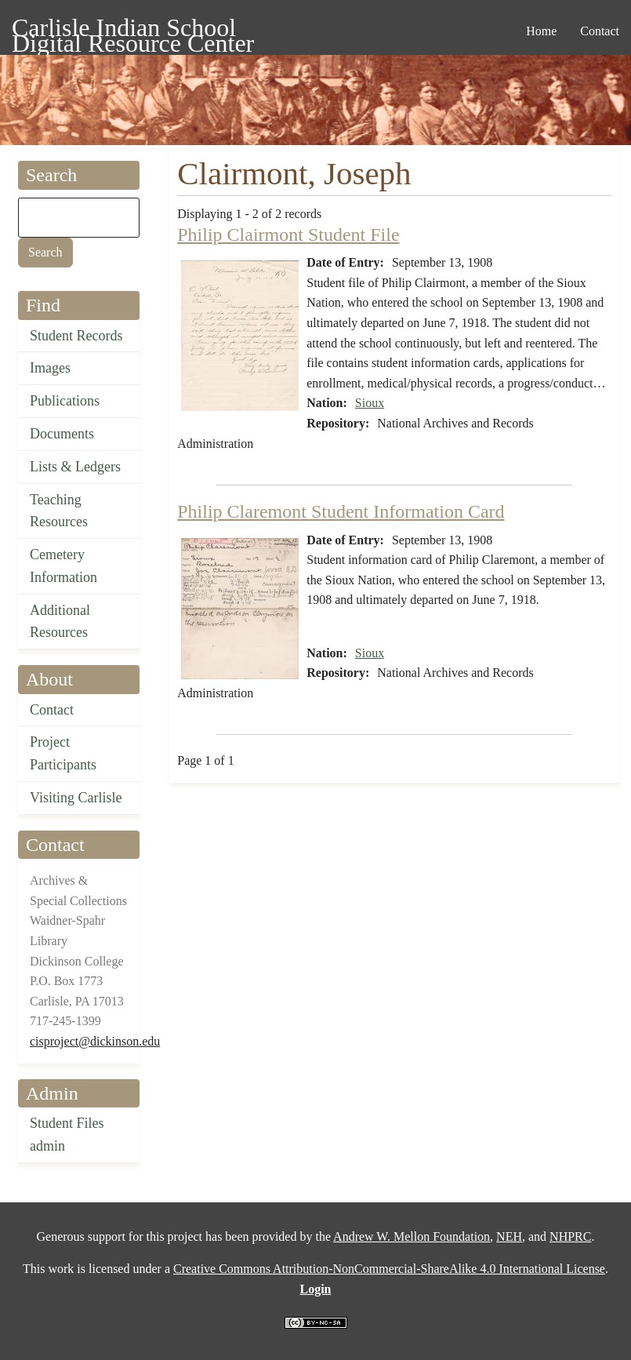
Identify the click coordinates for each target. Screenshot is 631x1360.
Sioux (369, 402)
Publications (65, 401)
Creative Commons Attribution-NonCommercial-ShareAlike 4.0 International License (389, 1268)
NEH (509, 1236)
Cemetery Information (63, 566)
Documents (62, 434)
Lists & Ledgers (75, 467)
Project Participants (63, 753)
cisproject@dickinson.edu (95, 1041)
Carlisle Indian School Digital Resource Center (133, 30)
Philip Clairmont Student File (288, 234)
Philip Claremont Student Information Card (340, 511)
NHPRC (570, 1236)
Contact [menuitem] (599, 31)
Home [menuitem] (541, 31)
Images (50, 368)
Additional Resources (60, 621)
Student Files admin (67, 1134)
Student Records (76, 336)
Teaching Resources (59, 511)
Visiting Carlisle (75, 797)
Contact (52, 710)
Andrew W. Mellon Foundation (411, 1236)
